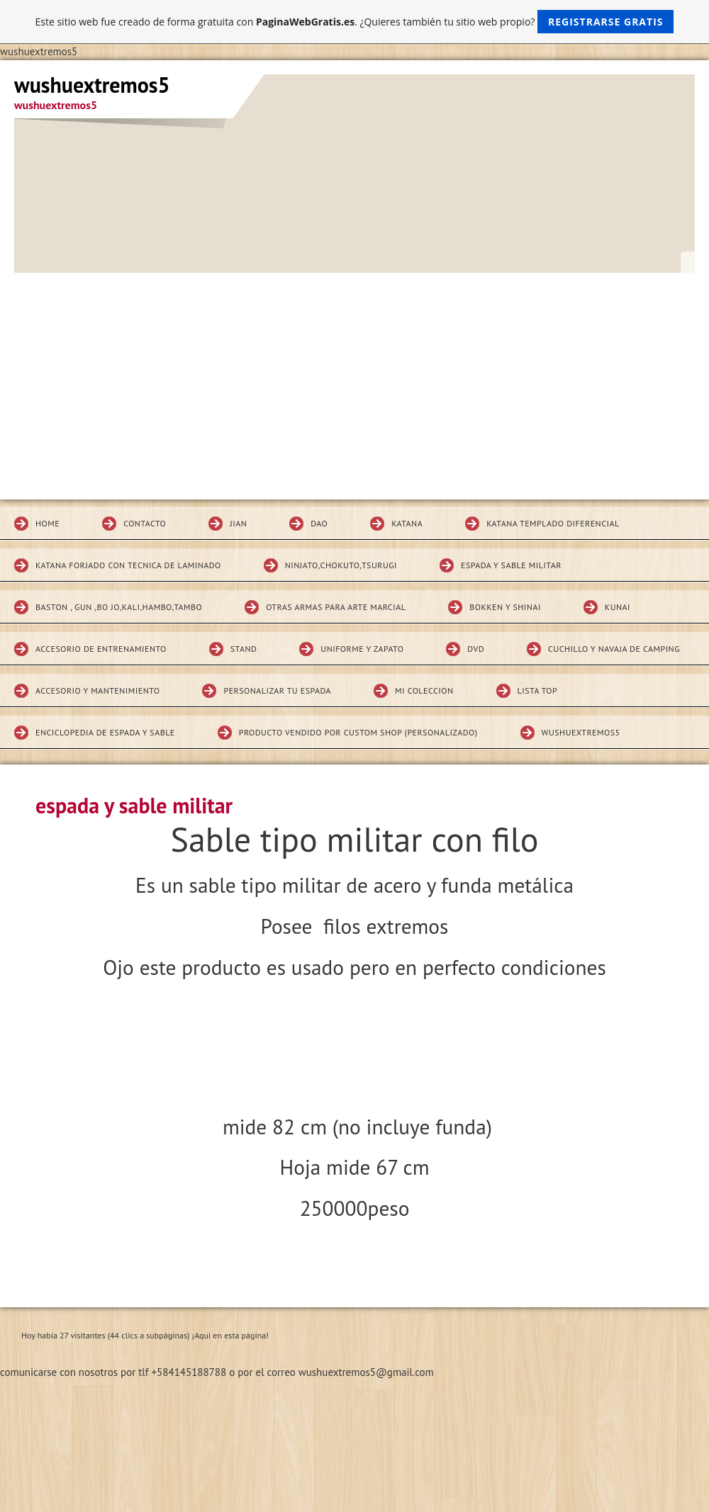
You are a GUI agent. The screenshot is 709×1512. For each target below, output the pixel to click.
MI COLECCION (424, 690)
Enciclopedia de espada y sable (105, 732)
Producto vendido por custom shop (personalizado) (358, 732)
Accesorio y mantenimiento (97, 690)
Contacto (144, 523)
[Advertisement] (354, 379)
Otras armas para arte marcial (336, 607)
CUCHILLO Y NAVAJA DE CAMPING (614, 648)
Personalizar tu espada (277, 690)
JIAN (238, 523)
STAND (243, 648)
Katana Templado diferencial (553, 523)
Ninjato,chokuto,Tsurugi (341, 565)
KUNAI (617, 607)
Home (47, 523)
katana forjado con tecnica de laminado (128, 565)
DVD (475, 648)
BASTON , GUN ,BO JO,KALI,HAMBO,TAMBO (118, 607)
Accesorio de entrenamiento (101, 648)
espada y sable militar (511, 565)
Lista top (538, 690)
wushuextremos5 (581, 732)
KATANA (407, 523)
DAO (319, 523)
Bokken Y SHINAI (505, 607)
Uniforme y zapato (361, 648)
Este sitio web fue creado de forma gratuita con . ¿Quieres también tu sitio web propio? (354, 21)
